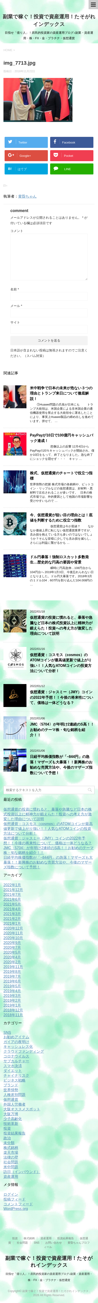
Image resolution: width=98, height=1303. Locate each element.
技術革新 (10, 1124)
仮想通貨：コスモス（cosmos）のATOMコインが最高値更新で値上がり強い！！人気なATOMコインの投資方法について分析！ (48, 828)
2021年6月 (12, 899)
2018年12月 (13, 1010)
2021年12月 (13, 890)
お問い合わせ (53, 1242)
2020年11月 (13, 933)
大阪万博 (10, 1114)
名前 (14, 289)
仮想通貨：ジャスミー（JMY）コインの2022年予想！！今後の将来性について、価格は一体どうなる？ (61, 697)
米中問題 (10, 1167)
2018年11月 (13, 1015)
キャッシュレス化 (18, 1047)
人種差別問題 (14, 1095)
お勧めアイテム (16, 1037)
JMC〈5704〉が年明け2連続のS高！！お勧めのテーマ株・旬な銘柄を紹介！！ (62, 729)
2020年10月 (13, 938)
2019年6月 (12, 981)
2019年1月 (12, 1005)
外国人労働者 (14, 1104)
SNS (7, 1033)
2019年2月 (12, 1000)
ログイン (10, 1194)
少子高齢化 (12, 1119)
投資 (7, 1128)
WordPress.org (15, 1209)
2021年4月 (12, 909)
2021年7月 (12, 895)
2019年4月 (12, 991)
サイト (15, 322)
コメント (16, 231)
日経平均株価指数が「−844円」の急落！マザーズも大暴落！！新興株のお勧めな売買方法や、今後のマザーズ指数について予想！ (61, 765)
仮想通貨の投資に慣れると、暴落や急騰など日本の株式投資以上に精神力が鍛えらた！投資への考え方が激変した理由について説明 (61, 625)
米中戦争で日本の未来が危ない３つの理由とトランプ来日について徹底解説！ (61, 393)
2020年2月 (12, 962)
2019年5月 (12, 986)
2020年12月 (13, 928)
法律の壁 (10, 1157)
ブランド (10, 1085)
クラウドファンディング (23, 1051)
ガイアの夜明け (16, 1042)
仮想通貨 (10, 1099)
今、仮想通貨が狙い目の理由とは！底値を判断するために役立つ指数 (61, 517)
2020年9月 (12, 943)
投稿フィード (14, 1199)
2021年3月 (12, 914)
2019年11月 (13, 967)
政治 (7, 1138)
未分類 (8, 1143)
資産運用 (10, 1177)
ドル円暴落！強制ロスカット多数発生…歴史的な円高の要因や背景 (59, 559)
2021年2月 (12, 919)
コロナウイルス (16, 1056)
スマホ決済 (12, 1066)
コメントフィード (18, 1204)
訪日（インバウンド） (21, 1172)
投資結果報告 (14, 1133)
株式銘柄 (10, 1148)
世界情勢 (10, 1090)
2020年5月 (12, 952)
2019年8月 (12, 972)
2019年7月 (12, 976)
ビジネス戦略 (14, 1080)
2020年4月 (12, 957)
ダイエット (12, 1071)
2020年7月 (12, 948)
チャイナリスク (16, 1075)
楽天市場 (10, 1152)
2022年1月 (12, 885)
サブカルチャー (16, 1061)
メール (16, 306)
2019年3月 (12, 996)
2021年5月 (12, 904)
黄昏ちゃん (27, 196)
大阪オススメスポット (21, 1109)
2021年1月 (12, 923)
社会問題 (10, 1162)
